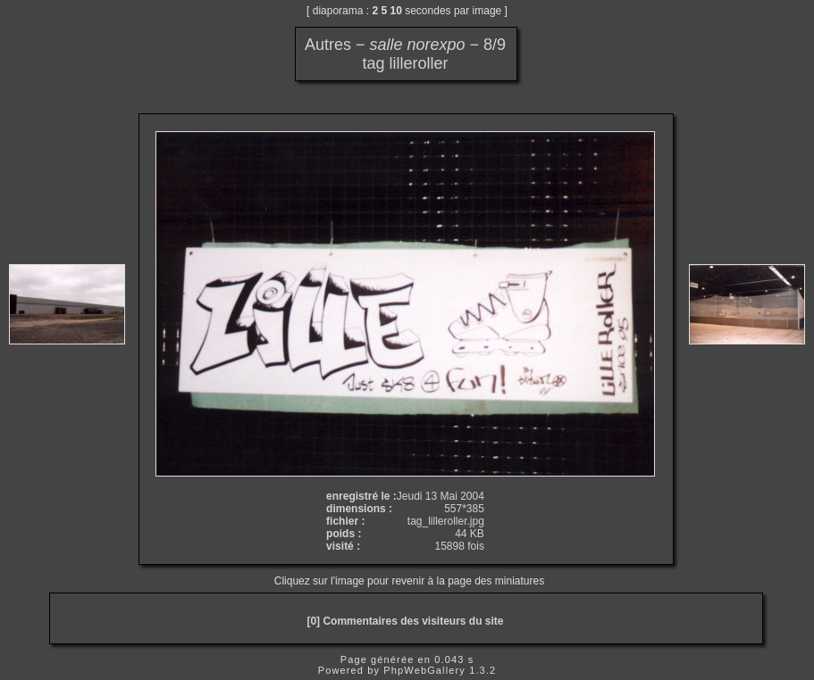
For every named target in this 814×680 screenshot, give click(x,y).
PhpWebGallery (424, 670)
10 (396, 10)
